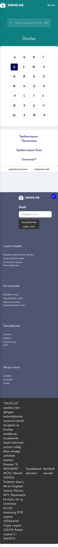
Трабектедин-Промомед (29, 138)
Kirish (51, 5)
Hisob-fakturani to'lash (14, 258)
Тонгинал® (29, 159)
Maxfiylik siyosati (49, 471)
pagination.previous (18, 169)
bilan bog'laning (10, 265)
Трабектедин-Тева (29, 150)
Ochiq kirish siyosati (12, 262)
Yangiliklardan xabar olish (29, 224)
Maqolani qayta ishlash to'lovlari (18, 254)
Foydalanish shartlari (34, 471)
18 (54, 196)
